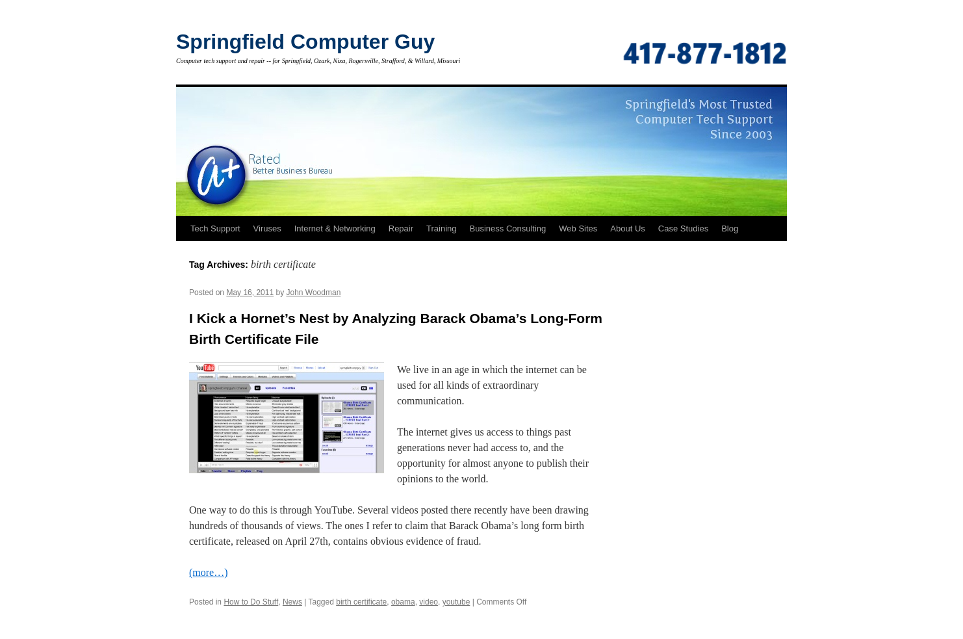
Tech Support (215, 228)
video (428, 601)
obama (403, 601)
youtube (456, 601)
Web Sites (578, 228)
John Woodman (313, 292)
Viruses (267, 228)
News (292, 601)
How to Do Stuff (251, 601)
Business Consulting (508, 228)
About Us (627, 228)
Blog (729, 228)
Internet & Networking (335, 228)
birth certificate (361, 601)
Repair (401, 228)
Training (441, 228)
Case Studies (683, 228)
